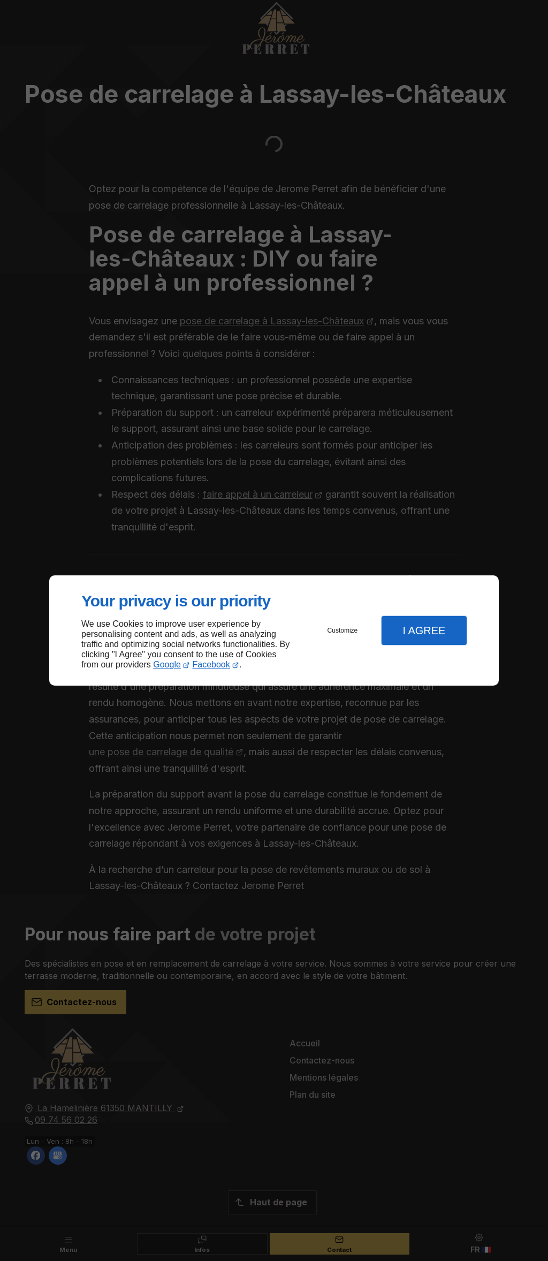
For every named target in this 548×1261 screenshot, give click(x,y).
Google (167, 664)
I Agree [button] (423, 630)
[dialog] (274, 630)
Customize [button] (343, 630)
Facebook (211, 664)
